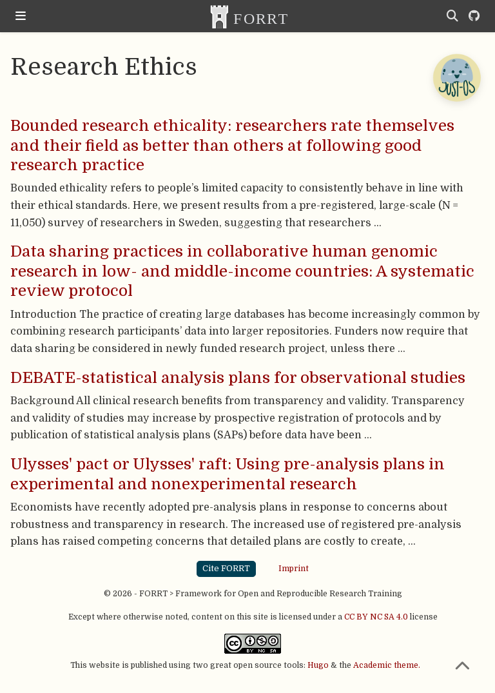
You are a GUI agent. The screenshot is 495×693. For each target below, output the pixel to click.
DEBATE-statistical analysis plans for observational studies (237, 378)
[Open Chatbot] (456, 77)
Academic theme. (386, 665)
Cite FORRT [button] (226, 568)
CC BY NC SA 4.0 (376, 616)
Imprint (293, 568)
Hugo (318, 665)
